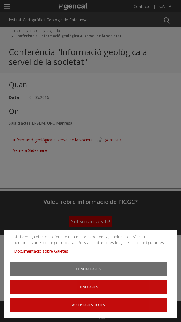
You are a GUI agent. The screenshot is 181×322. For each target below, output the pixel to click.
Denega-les (88, 287)
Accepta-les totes (88, 304)
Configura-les (88, 269)
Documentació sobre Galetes (43, 251)
